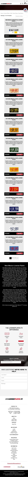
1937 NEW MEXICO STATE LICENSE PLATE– (14, 238)
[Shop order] (21, 16)
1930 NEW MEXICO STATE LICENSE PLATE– (14, 100)
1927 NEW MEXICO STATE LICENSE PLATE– (14, 40)
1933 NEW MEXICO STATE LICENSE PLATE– (14, 159)
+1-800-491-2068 (16, 412)
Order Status (14, 431)
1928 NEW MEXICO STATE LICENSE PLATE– (14, 60)
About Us (14, 416)
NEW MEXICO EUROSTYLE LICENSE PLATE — (14, 21)
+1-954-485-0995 (16, 411)
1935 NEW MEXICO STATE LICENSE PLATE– (14, 198)
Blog (14, 459)
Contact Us (14, 406)
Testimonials (14, 419)
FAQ (15, 424)
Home (2, 13)
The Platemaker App (14, 443)
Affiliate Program (14, 432)
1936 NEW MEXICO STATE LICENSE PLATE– (14, 218)
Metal (14, 454)
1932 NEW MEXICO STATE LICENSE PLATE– (14, 139)
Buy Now (20, 36)
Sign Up (14, 430)
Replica (14, 456)
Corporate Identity (14, 450)
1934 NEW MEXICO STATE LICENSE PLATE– (14, 179)
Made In (14, 420)
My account (14, 427)
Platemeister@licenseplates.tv (14, 463)
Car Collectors (14, 455)
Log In (14, 429)
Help (13, 424)
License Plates (7, 13)
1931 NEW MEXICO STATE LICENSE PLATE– (14, 119)
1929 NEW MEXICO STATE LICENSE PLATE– (14, 80)
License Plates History (14, 439)
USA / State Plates (14, 13)
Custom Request (14, 434)
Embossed (14, 451)
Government (14, 449)
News (14, 418)
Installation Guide (14, 440)
